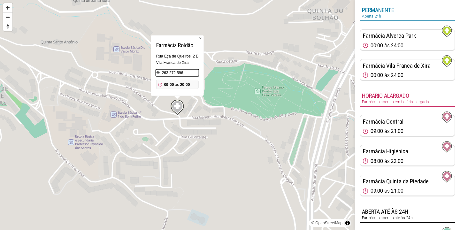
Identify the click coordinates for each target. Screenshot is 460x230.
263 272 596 (172, 73)
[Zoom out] (7, 17)
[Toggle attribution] (347, 223)
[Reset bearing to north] (7, 26)
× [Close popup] (200, 38)
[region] (177, 115)
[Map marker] (177, 107)
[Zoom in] (7, 7)
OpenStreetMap (328, 223)
